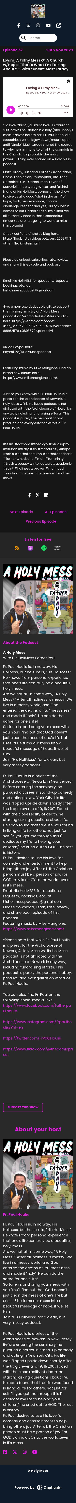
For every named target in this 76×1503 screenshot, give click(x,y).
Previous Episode (41, 521)
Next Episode (21, 511)
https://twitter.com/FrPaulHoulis (32, 1038)
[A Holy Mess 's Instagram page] (35, 25)
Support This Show (23, 1107)
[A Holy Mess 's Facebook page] (18, 25)
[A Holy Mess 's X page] (25, 25)
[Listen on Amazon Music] (57, 548)
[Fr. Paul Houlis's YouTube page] (37, 1452)
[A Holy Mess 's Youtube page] (46, 25)
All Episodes (55, 511)
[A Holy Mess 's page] (56, 25)
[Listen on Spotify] (44, 548)
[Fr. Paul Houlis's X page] (17, 1452)
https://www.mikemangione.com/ (33, 928)
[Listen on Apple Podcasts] (30, 548)
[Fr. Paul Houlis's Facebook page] (7, 1452)
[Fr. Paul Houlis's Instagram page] (27, 1452)
